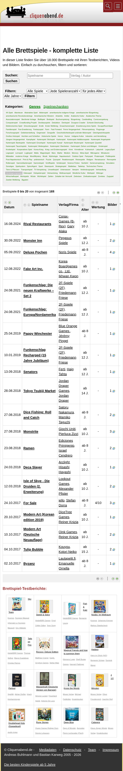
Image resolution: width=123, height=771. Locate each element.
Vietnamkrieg (52, 173)
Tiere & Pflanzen (12, 170)
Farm (47, 129)
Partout (16, 682)
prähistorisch (39, 160)
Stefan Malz (54, 663)
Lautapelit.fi (67, 558)
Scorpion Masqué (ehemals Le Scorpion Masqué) (18, 623)
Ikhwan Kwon (68, 276)
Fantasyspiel (38, 129)
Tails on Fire (20, 642)
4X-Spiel (9, 113)
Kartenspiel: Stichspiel (46, 139)
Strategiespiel (60, 166)
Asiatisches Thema (93, 116)
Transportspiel (26, 170)
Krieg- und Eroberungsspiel (56, 149)
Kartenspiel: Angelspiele (100, 139)
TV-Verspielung (40, 170)
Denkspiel (66, 123)
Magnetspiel (45, 153)
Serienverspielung (97, 163)
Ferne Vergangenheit (71, 129)
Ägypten (25, 180)
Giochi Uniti (67, 429)
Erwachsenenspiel (67, 126)
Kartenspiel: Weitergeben (38, 146)
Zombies (101, 176)
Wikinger (99, 173)
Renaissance (100, 160)
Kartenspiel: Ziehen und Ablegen (84, 146)
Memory (75, 153)
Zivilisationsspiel (89, 176)
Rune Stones (44, 716)
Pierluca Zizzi (68, 434)
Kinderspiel (103, 146)
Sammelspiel (38, 163)
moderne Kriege (21, 156)
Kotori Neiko (68, 552)
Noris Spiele (68, 252)
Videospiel (27, 173)
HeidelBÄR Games (42, 621)
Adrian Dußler (20, 694)
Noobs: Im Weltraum (101, 608)
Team (92, 750)
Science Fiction (73, 163)
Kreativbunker (77, 699)
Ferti (62, 369)
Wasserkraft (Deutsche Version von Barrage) (47, 681)
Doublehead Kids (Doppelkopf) (16, 718)
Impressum (111, 750)
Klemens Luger (69, 659)
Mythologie (53, 156)
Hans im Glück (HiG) (99, 655)
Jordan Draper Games (64, 385)
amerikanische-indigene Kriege (62, 113)
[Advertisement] (63, 36)
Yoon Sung (51, 625)
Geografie (51, 133)
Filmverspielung (88, 129)
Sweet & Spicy (44, 608)
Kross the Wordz (72, 682)
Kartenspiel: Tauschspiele (16, 146)
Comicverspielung (100, 119)
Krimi (71, 149)
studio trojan (12, 732)
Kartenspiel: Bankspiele (15, 143)
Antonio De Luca (48, 701)
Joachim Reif (107, 699)
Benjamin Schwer (98, 660)
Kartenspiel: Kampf (54, 143)
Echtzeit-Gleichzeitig (95, 123)
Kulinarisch (89, 149)
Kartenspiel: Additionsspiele (78, 139)
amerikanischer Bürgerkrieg (87, 113)
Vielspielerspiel (39, 173)
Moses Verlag (68, 694)
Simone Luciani (41, 696)
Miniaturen (105, 153)
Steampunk (49, 166)
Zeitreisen (78, 176)
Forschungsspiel (12, 133)
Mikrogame (94, 153)
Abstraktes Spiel (30, 113)
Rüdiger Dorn (53, 728)
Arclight (64, 462)
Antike (66, 116)
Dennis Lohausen (42, 733)
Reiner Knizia (68, 522)
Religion (90, 160)
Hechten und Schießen (30, 136)
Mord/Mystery (35, 156)
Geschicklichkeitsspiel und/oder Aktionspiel (74, 133)
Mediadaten (48, 750)
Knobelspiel (10, 149)
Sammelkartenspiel (24, 163)
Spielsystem (20, 166)
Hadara (99, 643)
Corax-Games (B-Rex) (67, 221)
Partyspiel (89, 156)
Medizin (67, 153)
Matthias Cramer (42, 658)
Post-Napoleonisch (13, 160)
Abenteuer (19, 113)
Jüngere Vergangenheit (15, 139)
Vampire (75, 170)
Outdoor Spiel (77, 156)
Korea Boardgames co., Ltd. (68, 266)
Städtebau (72, 166)
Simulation (110, 163)
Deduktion (56, 123)
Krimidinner (79, 149)
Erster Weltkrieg (51, 126)
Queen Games (41, 728)
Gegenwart (41, 133)
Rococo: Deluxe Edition (47, 645)
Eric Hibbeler (21, 628)
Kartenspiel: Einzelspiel (36, 143)
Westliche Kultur (78, 173)
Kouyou (64, 547)
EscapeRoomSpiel (105, 126)
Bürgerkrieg (75, 119)
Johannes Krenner (105, 621)
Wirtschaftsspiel (12, 176)
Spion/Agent (32, 166)
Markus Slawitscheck (99, 625)
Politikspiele (110, 156)
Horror (60, 136)
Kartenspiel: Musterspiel (73, 143)
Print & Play (27, 160)
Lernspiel (19, 153)
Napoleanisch (65, 156)
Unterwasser (65, 170)
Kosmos (11, 618)
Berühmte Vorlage (28, 119)
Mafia (36, 153)
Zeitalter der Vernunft (63, 176)
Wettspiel (91, 173)
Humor (67, 136)
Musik (45, 156)
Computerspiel (12, 123)
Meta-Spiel (84, 153)
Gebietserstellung (28, 133)
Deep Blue (72, 716)
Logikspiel (28, 153)
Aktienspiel (43, 113)
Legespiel (10, 153)
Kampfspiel (30, 139)
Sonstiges (10, 166)
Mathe (59, 153)
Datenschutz (72, 750)
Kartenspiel (60, 139)
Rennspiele (111, 160)
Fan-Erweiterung (24, 129)
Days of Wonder (69, 728)
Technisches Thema (94, 166)
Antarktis (59, 116)
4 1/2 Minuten (102, 682)
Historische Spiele (49, 136)
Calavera (99, 716)
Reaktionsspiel (68, 160)
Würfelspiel (41, 176)
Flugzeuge (100, 129)
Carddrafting (87, 119)
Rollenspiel (10, 163)
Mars (54, 153)
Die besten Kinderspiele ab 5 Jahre (29, 764)
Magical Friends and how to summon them (76, 645)
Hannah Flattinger (77, 664)
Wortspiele (24, 176)
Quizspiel (56, 160)
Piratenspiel (99, 156)
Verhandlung (101, 170)
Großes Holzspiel (13, 136)
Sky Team (19, 605)
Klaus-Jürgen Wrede (99, 728)
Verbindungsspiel (87, 170)
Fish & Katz (75, 607)
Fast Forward (56, 129)
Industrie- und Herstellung (96, 136)
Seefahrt (84, 163)
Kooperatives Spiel (24, 149)
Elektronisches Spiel (14, 126)
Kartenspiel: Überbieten (59, 146)
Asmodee (80, 728)
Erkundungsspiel (30, 126)
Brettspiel (50, 119)
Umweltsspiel (53, 170)
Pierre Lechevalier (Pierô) (73, 733)
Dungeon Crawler (78, 123)
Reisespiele (80, 160)
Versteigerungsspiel (14, 173)
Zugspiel (110, 176)
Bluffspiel (41, 119)
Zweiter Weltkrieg (13, 180)
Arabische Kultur (77, 116)
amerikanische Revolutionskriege (19, 116)
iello (62, 500)
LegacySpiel (110, 149)
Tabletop (81, 166)
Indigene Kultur (78, 136)
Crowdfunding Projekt (28, 123)
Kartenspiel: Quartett (93, 143)
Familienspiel (11, 129)
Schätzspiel (61, 163)
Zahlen (50, 176)
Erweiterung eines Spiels (86, 126)
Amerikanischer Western (44, 116)
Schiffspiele (50, 163)
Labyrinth (99, 149)
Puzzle (48, 160)
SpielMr (11, 694)
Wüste (33, 176)
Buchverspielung (62, 119)
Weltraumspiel (65, 173)
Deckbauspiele (44, 123)
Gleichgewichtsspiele (101, 133)
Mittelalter (10, 156)
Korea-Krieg (39, 149)
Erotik (41, 126)
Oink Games (68, 532)
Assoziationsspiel (13, 119)
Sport (41, 166)
